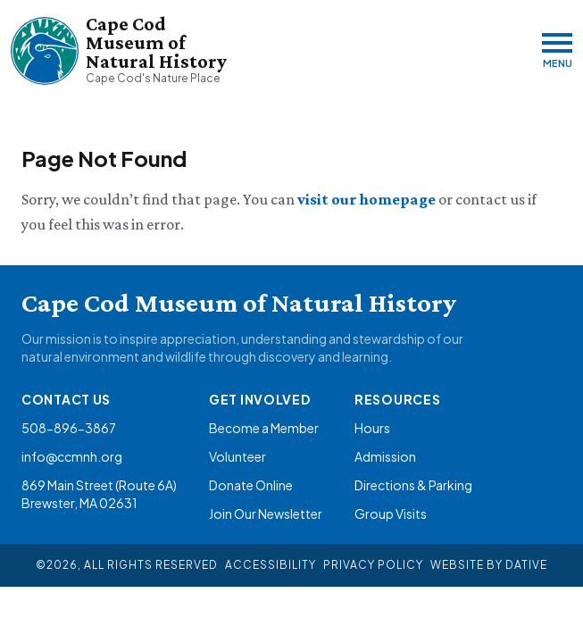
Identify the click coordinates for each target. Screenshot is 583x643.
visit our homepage (367, 199)
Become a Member (264, 428)
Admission (385, 456)
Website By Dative (488, 565)
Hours (372, 428)
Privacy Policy (373, 565)
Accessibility (270, 565)
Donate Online (251, 485)
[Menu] (557, 50)
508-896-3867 (68, 428)
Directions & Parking (413, 485)
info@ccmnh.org (71, 456)
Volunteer (237, 456)
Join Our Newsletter (265, 513)
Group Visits (390, 513)
